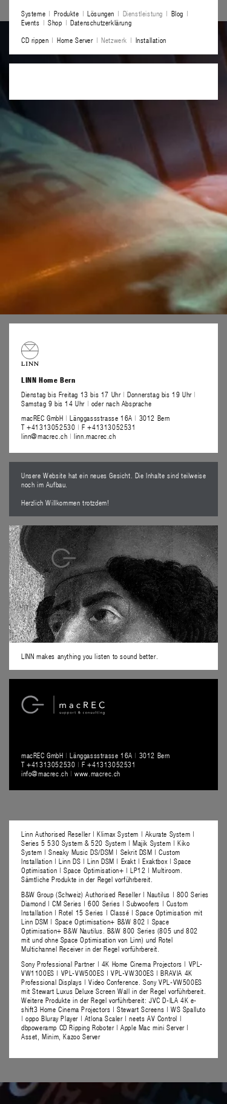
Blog (177, 13)
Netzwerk (114, 40)
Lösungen (100, 13)
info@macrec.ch (44, 773)
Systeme (33, 13)
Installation (151, 40)
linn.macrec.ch (95, 436)
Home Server (75, 40)
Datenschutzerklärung (100, 22)
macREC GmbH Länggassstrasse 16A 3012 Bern (95, 418)
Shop (55, 22)
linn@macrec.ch (44, 436)
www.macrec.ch (97, 773)
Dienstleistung (143, 13)
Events (30, 22)
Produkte (66, 13)
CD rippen (34, 40)
